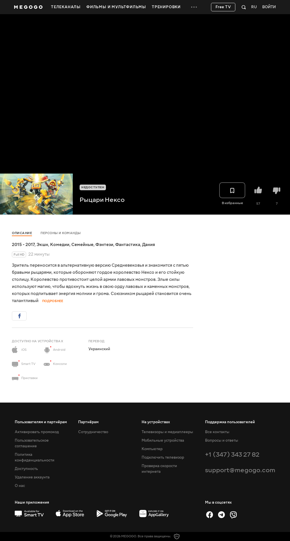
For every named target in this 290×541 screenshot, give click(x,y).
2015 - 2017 (23, 244)
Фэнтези (104, 244)
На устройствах (156, 422)
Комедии (59, 244)
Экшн (42, 244)
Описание (22, 233)
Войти (269, 7)
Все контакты (217, 432)
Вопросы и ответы (221, 440)
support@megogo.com (240, 470)
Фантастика (127, 244)
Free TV (223, 7)
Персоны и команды (60, 233)
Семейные (82, 244)
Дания (148, 244)
